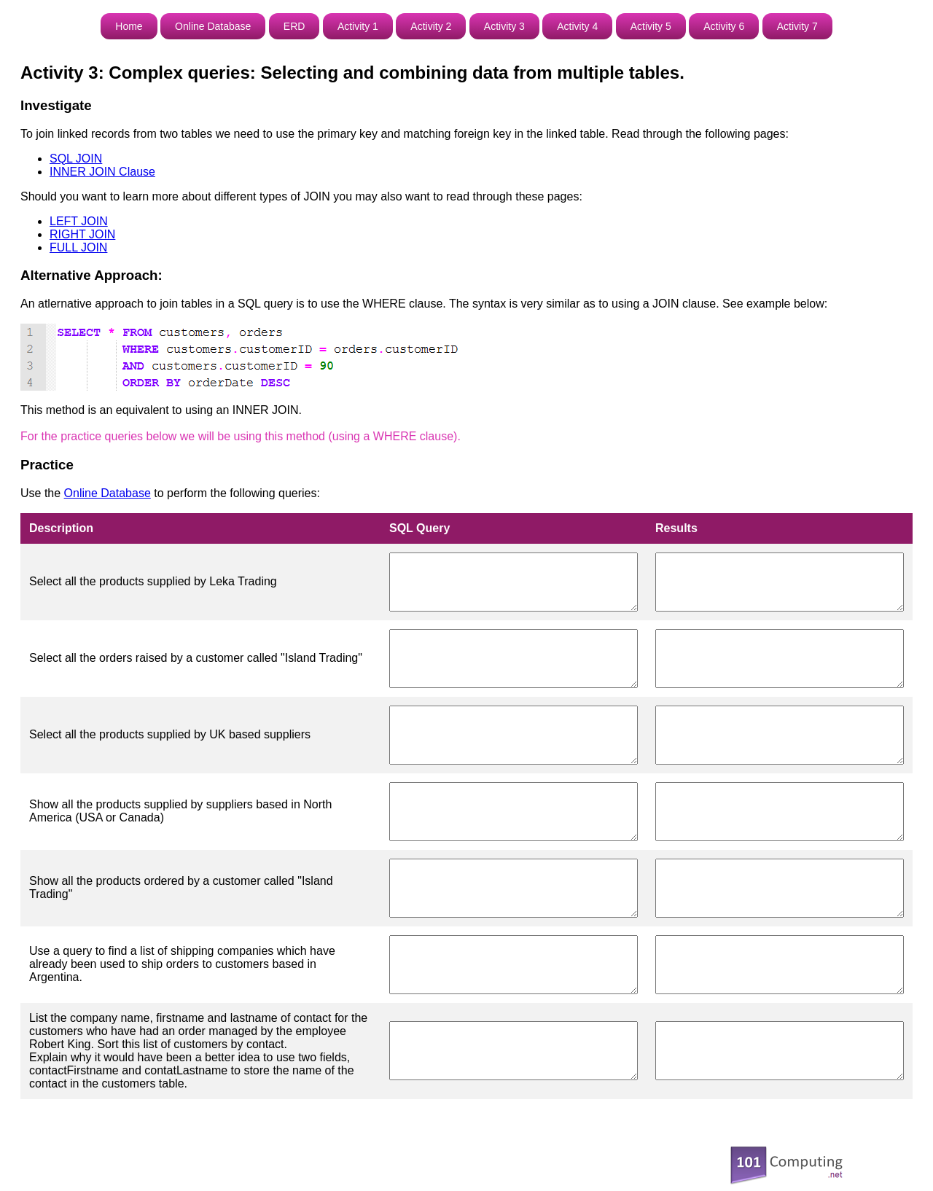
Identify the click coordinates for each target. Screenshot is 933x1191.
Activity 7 (797, 26)
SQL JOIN (76, 158)
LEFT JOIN (79, 221)
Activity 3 (504, 26)
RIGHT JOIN (82, 234)
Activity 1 (357, 26)
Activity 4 (577, 26)
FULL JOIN (78, 247)
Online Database (213, 26)
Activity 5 (651, 26)
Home (128, 26)
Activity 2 (430, 26)
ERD (294, 26)
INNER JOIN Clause (102, 171)
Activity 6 (723, 26)
